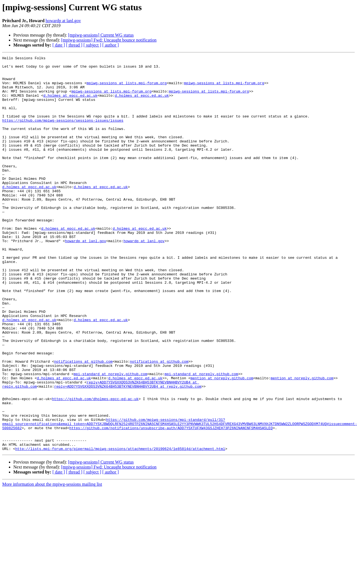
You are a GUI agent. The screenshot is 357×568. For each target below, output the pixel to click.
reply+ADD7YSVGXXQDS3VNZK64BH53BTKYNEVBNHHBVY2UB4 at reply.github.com (127, 452)
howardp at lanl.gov (63, 20)
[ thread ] (74, 45)
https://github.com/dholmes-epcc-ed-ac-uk (95, 467)
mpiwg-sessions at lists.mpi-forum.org (127, 88)
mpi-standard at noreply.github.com (110, 437)
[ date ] (58, 45)
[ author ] (110, 45)
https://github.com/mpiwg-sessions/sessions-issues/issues (62, 133)
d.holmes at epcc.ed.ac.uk (70, 103)
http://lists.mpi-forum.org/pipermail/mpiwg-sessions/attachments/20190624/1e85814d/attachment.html (120, 527)
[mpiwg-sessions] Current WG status (101, 35)
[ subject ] (92, 45)
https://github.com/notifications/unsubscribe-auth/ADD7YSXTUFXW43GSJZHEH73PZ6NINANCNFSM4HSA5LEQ (171, 502)
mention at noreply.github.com (222, 442)
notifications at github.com (83, 422)
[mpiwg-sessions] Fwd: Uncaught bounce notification (108, 40)
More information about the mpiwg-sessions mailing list (52, 563)
